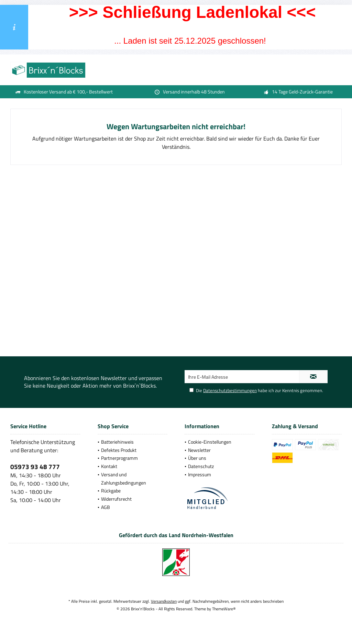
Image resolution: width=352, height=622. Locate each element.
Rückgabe (111, 490)
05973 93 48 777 (35, 466)
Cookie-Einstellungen (209, 441)
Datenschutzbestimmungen (230, 390)
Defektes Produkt (118, 450)
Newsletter (199, 450)
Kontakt (109, 466)
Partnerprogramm (119, 458)
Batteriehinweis (117, 441)
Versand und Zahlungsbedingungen (123, 478)
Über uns (197, 458)
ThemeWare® (224, 609)
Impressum (199, 474)
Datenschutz (201, 466)
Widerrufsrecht (116, 498)
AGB (105, 507)
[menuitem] (133, 442)
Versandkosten (164, 601)
